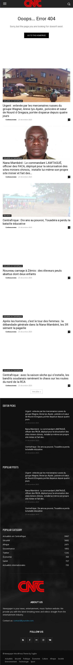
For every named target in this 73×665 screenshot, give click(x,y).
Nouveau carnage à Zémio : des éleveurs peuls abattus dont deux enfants (32, 272)
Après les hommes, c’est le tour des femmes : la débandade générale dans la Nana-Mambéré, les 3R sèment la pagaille (35, 324)
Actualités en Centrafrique (13, 101)
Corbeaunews (11, 120)
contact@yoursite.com (23, 620)
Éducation (7, 216)
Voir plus (36, 391)
